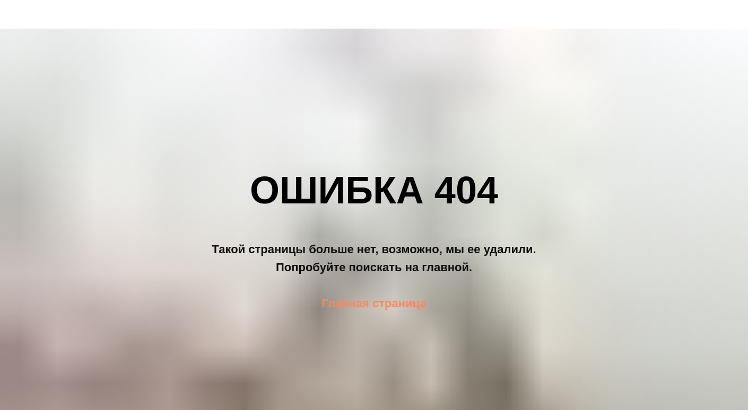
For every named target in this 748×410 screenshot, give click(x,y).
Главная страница (373, 303)
